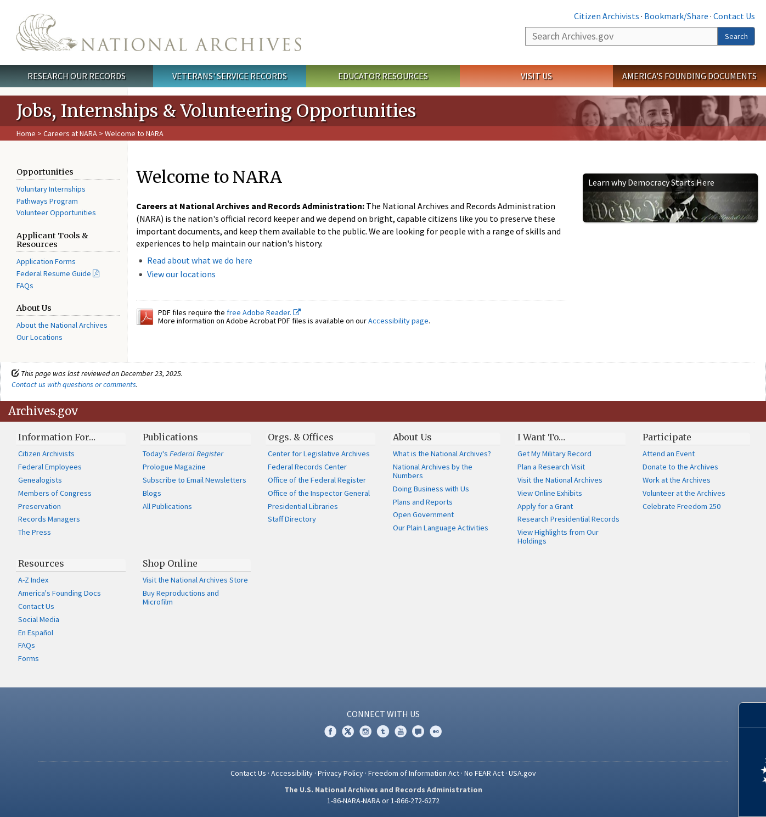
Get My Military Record (554, 453)
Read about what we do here (199, 260)
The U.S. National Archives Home (158, 32)
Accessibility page (398, 321)
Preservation (39, 506)
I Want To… (541, 437)
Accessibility (292, 773)
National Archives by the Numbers (432, 471)
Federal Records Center (307, 467)
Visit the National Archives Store (195, 580)
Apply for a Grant (545, 506)
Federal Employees (50, 467)
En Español (35, 632)
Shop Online (170, 563)
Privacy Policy (340, 773)
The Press (34, 532)
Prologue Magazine (174, 467)
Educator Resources (383, 75)
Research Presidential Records (568, 519)
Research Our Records (76, 75)
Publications (170, 437)
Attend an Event (669, 453)
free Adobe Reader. (264, 312)
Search (736, 36)
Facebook (330, 731)
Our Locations (39, 337)
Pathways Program (47, 201)
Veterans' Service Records (229, 75)
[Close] (753, 715)
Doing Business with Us (431, 489)
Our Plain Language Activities (440, 528)
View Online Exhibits (549, 493)
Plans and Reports (423, 502)
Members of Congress (55, 493)
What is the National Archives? (442, 453)
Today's (183, 453)
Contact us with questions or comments (74, 384)
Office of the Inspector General (319, 493)
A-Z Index (33, 580)
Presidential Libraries (303, 506)
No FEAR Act (484, 773)
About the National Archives (62, 325)
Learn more (668, 797)
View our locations (181, 273)
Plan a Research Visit (551, 467)
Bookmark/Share (676, 15)
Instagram (365, 731)
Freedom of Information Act (413, 773)
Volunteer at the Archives (684, 493)
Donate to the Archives (680, 467)
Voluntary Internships (51, 189)
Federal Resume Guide (53, 273)
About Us (412, 437)
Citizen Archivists (606, 15)
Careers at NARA (70, 133)
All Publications (167, 506)
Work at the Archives (677, 480)
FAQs (24, 285)
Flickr (435, 731)
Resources (41, 563)
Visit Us (536, 75)
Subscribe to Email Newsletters (194, 480)
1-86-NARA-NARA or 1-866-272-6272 (383, 800)
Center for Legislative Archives (319, 453)
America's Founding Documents (689, 75)
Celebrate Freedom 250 (681, 506)
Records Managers (49, 519)
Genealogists (40, 480)
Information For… (56, 437)
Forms (28, 658)
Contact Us (734, 15)
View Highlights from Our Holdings (558, 536)
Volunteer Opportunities (56, 212)
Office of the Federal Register (317, 480)
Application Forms (46, 261)
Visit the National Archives (559, 480)
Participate (667, 437)
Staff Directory (292, 519)
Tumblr (383, 731)
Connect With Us (383, 713)
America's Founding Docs (59, 593)
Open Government (423, 514)
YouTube (400, 731)
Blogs (152, 493)
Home (26, 133)
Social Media (38, 619)
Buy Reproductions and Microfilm (181, 597)
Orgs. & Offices (301, 437)
